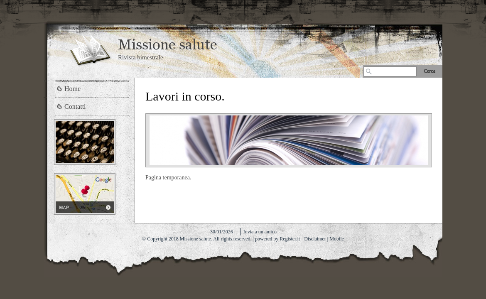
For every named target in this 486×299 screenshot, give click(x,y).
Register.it (290, 239)
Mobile (336, 239)
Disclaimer (315, 239)
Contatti (75, 106)
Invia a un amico (260, 232)
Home (72, 88)
